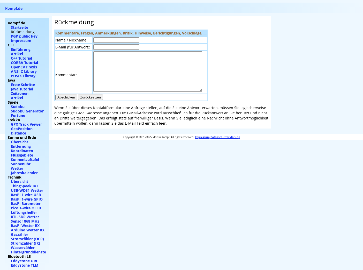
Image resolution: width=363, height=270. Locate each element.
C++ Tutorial (21, 58)
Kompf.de (13, 8)
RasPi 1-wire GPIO (27, 199)
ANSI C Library (24, 71)
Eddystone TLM (24, 265)
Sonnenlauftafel (25, 159)
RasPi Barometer (26, 203)
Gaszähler (19, 234)
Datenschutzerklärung (225, 145)
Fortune (18, 115)
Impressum (202, 145)
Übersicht (19, 141)
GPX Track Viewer (26, 124)
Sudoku (18, 106)
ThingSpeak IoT (24, 185)
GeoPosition (22, 128)
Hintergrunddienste (28, 252)
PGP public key (24, 36)
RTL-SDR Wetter (25, 216)
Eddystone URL (24, 260)
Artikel (17, 53)
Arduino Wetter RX (27, 230)
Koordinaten (22, 150)
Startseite (19, 27)
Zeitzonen (19, 93)
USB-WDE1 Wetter (27, 190)
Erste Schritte (23, 84)
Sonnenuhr (21, 163)
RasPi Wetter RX (25, 225)
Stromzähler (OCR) (27, 238)
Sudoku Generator (27, 111)
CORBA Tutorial (24, 62)
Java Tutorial (22, 89)
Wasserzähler (23, 247)
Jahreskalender (24, 172)
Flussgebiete (22, 155)
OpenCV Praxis (24, 67)
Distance (18, 133)
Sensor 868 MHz (25, 221)
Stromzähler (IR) (25, 243)
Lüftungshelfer (24, 212)
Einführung (21, 49)
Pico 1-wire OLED (26, 207)
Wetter (17, 168)
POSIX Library (23, 75)
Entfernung (21, 146)
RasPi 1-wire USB (26, 194)
